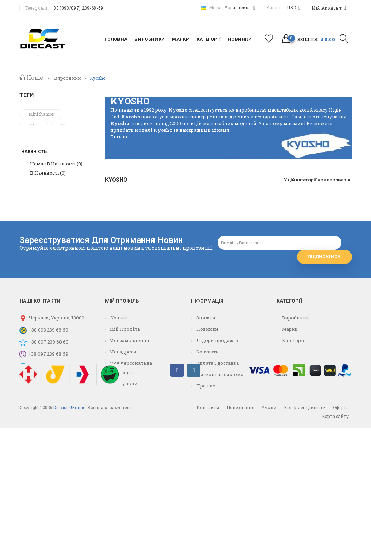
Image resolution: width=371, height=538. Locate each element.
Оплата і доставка (217, 415)
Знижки (205, 370)
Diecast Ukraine (69, 517)
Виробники (67, 78)
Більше (119, 137)
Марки (289, 381)
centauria (64, 171)
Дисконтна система (219, 426)
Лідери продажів (216, 392)
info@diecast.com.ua (52, 430)
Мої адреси (123, 404)
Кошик (118, 370)
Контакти (207, 404)
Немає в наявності (56, 228)
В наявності (48, 237)
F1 (31, 171)
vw (78, 159)
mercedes (38, 148)
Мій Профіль (124, 381)
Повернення (240, 517)
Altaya (66, 125)
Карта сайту (335, 526)
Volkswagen (41, 159)
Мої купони (123, 435)
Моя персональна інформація (128, 420)
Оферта (341, 517)
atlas (34, 125)
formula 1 (38, 182)
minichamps (41, 114)
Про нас (205, 438)
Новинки (206, 381)
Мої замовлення (129, 392)
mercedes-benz (44, 137)
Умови (269, 517)
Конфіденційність (304, 517)
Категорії (293, 392)
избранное (269, 38)
